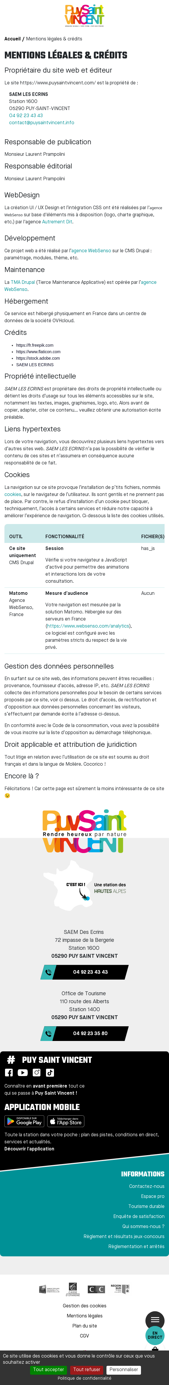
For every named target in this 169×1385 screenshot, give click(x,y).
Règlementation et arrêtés (136, 1247)
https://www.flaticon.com (38, 351)
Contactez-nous (147, 1186)
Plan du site (84, 1326)
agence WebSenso (91, 251)
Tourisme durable (146, 1206)
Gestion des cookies (84, 1306)
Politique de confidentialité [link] (84, 1378)
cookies (12, 494)
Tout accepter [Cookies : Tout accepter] (48, 1370)
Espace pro (153, 1196)
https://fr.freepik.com (34, 345)
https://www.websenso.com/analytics (88, 626)
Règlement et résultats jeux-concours (124, 1237)
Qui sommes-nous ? (143, 1226)
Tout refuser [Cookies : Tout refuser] (86, 1370)
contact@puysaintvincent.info (41, 123)
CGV (84, 1336)
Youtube (23, 1072)
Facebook (8, 1072)
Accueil (12, 39)
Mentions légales (85, 1316)
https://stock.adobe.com (38, 358)
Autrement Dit (57, 222)
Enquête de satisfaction (139, 1216)
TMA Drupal (23, 282)
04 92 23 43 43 (26, 116)
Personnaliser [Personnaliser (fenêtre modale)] (123, 1370)
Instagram (36, 1072)
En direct (155, 1335)
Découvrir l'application (29, 1149)
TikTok (49, 1072)
